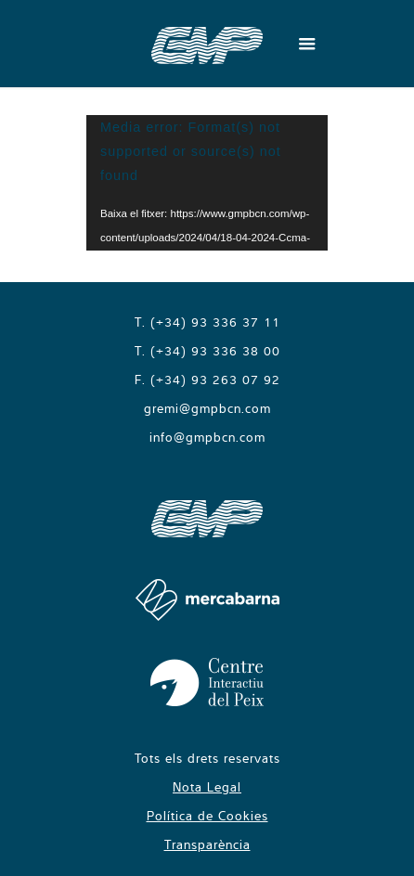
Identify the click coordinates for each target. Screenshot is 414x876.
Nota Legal (207, 787)
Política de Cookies (207, 815)
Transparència (207, 844)
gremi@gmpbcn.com (207, 408)
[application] (207, 183)
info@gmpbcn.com (207, 437)
